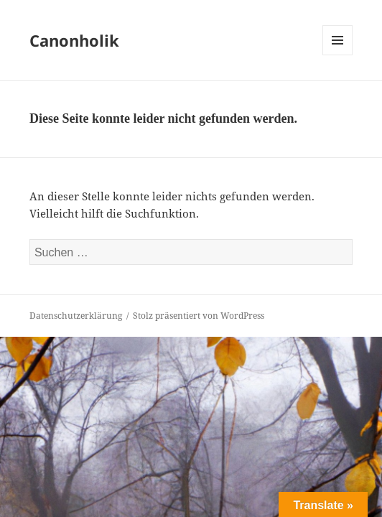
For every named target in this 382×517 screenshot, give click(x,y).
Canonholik (74, 40)
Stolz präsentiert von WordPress (198, 315)
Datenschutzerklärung (75, 315)
